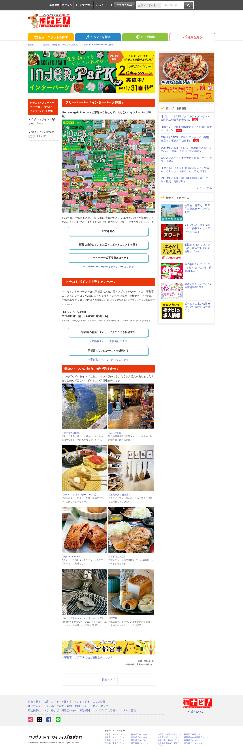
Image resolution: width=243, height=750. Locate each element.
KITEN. (114, 618)
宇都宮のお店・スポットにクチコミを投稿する (108, 332)
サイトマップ (100, 706)
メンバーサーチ (104, 5)
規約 (69, 706)
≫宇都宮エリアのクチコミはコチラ (108, 359)
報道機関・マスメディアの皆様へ (99, 710)
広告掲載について (38, 710)
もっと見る (204, 187)
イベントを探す (98, 37)
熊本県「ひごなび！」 (141, 735)
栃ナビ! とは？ (197, 711)
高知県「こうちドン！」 (195, 743)
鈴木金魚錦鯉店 (71, 433)
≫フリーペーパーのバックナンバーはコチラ (108, 266)
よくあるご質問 (55, 706)
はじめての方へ (84, 5)
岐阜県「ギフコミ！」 (168, 737)
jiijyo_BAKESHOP (72, 556)
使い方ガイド (35, 706)
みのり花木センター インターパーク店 (83, 618)
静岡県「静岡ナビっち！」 (170, 735)
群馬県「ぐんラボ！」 (115, 740)
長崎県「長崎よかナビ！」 (196, 735)
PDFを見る (108, 231)
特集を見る (192, 37)
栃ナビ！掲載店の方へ (64, 710)
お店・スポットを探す (51, 37)
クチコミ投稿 (124, 5)
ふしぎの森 (115, 433)
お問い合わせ (82, 706)
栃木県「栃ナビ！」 (114, 735)
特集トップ (108, 679)
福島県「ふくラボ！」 (115, 737)
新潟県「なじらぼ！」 (141, 737)
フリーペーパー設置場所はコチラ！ (108, 257)
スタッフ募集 (128, 710)
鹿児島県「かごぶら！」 (142, 743)
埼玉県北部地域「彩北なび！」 (169, 744)
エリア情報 (145, 37)
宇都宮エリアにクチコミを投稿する (108, 350)
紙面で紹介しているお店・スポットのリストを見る (108, 244)
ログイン (67, 5)
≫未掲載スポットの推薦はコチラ (108, 341)
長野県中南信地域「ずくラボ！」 (199, 737)
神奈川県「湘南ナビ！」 (169, 740)
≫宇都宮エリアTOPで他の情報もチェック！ (87, 657)
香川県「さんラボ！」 (141, 740)
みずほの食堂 (117, 556)
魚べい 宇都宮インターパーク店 (79, 494)
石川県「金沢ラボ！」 (115, 743)
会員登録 (54, 5)
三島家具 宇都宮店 (119, 494)
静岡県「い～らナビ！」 (195, 740)
